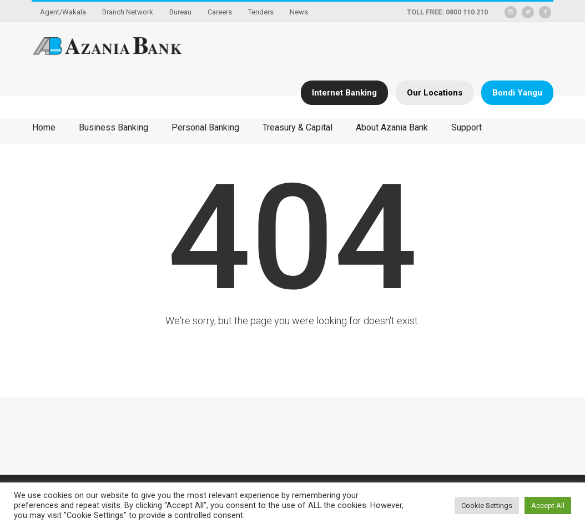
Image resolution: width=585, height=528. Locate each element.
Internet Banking (344, 93)
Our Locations (434, 93)
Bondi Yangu (517, 93)
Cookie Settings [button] (486, 505)
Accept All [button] (547, 505)
